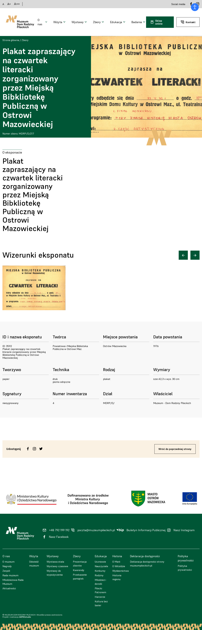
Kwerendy (78, 570)
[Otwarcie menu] (42, 22)
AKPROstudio (25, 617)
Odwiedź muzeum (34, 563)
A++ (17, 4)
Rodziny (99, 575)
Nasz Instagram (184, 530)
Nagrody (7, 566)
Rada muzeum (10, 575)
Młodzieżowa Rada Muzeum (12, 581)
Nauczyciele (101, 566)
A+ (9, 4)
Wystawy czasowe (57, 566)
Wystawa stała (55, 561)
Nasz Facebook (59, 536)
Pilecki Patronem (100, 590)
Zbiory (25, 40)
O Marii (116, 561)
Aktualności (9, 588)
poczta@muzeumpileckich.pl (96, 530)
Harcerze (100, 596)
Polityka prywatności (185, 567)
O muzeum (8, 561)
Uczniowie (100, 561)
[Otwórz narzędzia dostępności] (195, 7)
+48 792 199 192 (59, 530)
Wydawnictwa (120, 570)
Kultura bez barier (101, 603)
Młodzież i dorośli (100, 581)
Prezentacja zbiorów (80, 563)
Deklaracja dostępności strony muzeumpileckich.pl (147, 563)
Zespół (6, 570)
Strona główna (10, 40)
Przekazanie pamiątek (80, 576)
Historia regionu (116, 577)
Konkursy (100, 570)
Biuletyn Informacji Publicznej (146, 530)
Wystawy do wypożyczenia (55, 572)
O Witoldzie (118, 566)
